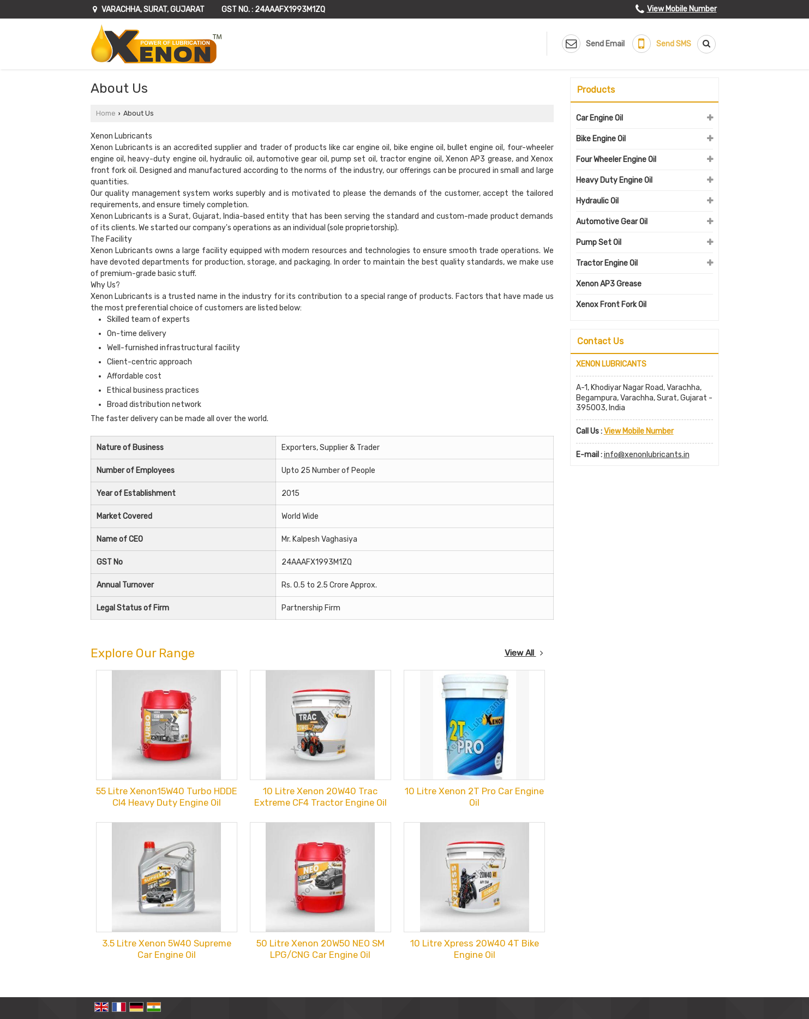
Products (596, 90)
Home (106, 113)
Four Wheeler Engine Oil (616, 159)
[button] (682, 9)
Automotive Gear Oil (612, 221)
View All (524, 653)
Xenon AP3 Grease (609, 284)
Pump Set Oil (598, 242)
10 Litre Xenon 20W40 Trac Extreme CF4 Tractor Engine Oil (320, 797)
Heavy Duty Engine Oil (614, 180)
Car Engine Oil (599, 118)
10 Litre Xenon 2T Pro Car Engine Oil (474, 797)
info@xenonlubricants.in (647, 454)
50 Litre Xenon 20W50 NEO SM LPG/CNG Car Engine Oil (320, 949)
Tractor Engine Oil (607, 263)
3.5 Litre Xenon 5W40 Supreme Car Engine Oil (166, 949)
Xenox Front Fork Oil (611, 304)
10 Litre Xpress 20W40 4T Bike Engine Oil (474, 949)
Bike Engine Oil (601, 138)
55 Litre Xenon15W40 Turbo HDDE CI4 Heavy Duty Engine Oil (166, 797)
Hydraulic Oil (597, 201)
